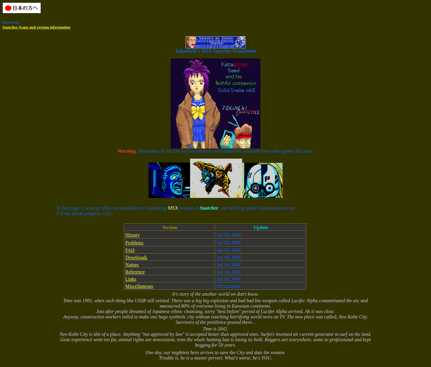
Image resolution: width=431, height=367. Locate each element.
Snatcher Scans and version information (36, 27)
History (132, 234)
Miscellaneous (139, 286)
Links (130, 279)
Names (132, 264)
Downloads (136, 257)
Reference (135, 271)
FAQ (130, 250)
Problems (134, 242)
